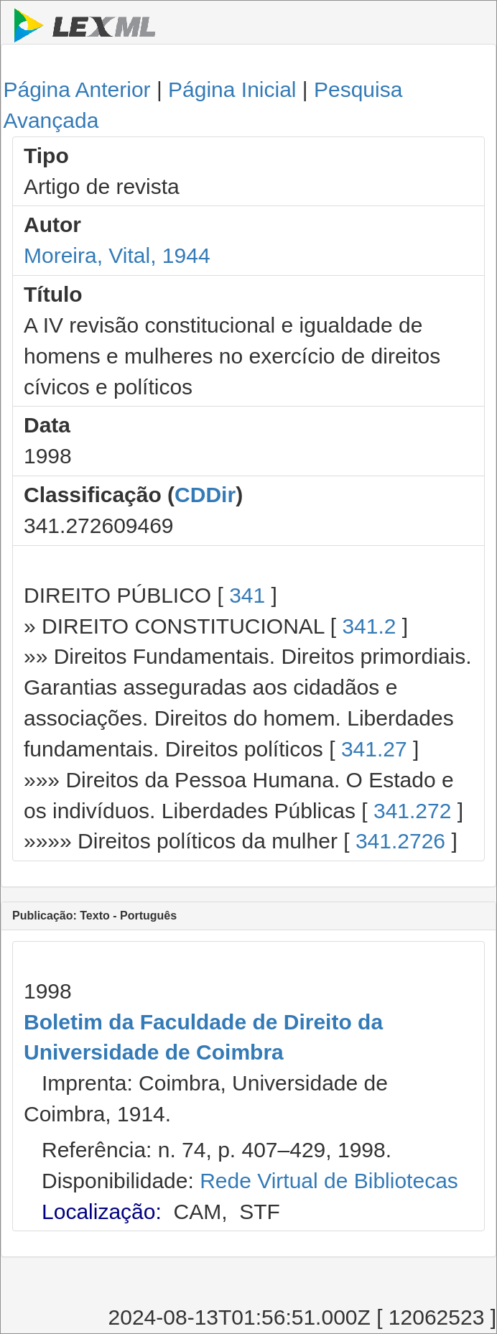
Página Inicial (232, 89)
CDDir (205, 494)
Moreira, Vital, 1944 (117, 255)
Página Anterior (76, 89)
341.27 (374, 749)
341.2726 (400, 841)
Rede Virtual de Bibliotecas (329, 1180)
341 (247, 595)
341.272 (412, 811)
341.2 (369, 626)
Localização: (102, 1211)
